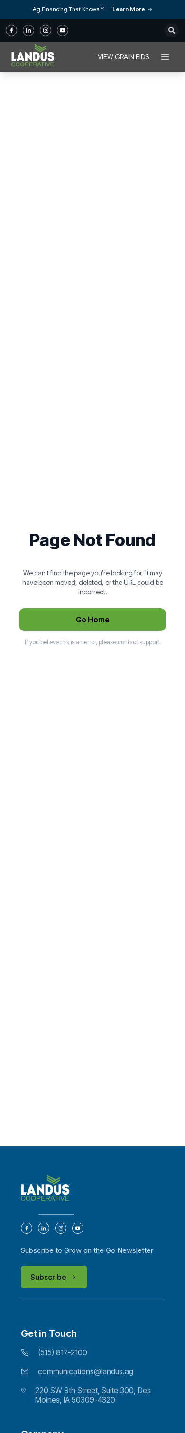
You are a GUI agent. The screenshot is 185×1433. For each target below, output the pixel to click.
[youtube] (62, 30)
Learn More (132, 9)
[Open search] (171, 30)
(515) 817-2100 (62, 1352)
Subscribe (54, 1277)
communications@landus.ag (85, 1371)
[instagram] (45, 30)
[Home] (33, 57)
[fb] (11, 30)
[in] (28, 30)
